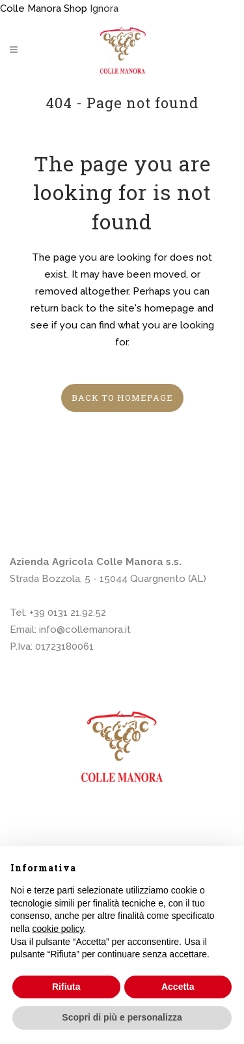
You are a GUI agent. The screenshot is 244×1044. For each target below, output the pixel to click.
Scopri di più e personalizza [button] (122, 1017)
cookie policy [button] (57, 928)
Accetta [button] (178, 986)
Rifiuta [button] (66, 986)
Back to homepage (122, 397)
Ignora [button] (104, 8)
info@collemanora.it (85, 629)
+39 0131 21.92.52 (67, 612)
